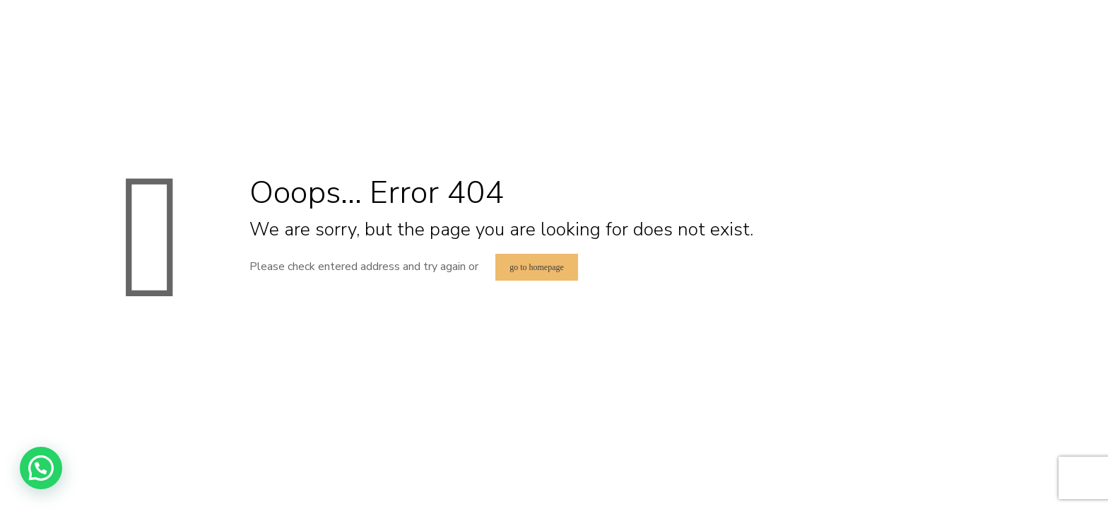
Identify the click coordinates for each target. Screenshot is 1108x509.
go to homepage (536, 267)
